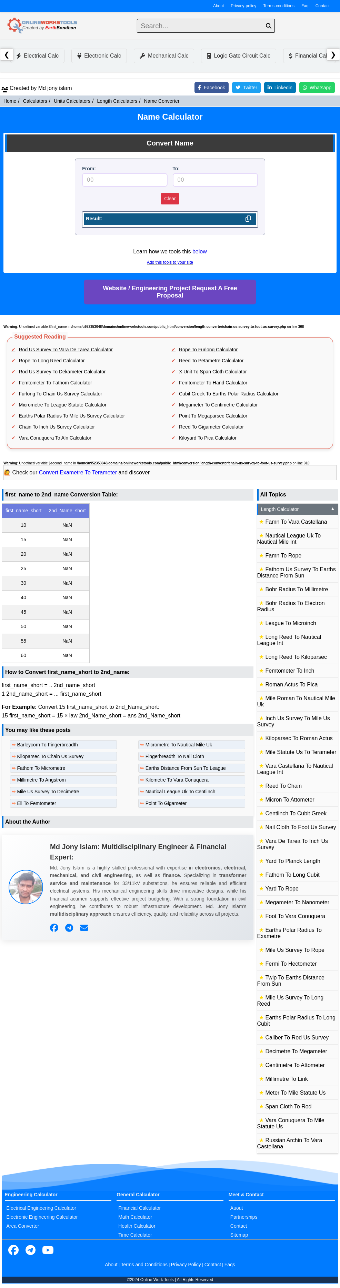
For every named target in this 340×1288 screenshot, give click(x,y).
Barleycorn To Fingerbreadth (47, 744)
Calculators (35, 101)
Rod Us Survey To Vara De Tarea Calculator (66, 349)
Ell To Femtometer (36, 803)
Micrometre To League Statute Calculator (63, 404)
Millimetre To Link (287, 1079)
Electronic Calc (99, 56)
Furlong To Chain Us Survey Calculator (60, 393)
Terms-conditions (278, 5)
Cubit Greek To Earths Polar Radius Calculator (228, 393)
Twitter (246, 87)
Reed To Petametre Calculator (211, 360)
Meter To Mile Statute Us (296, 1093)
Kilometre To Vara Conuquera (177, 780)
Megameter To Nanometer (298, 902)
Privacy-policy (243, 5)
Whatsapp (317, 87)
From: (89, 168)
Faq (305, 5)
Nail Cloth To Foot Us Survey (301, 827)
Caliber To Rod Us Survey (297, 1037)
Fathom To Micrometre (41, 768)
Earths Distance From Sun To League (186, 768)
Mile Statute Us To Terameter (301, 752)
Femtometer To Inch (290, 671)
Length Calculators (117, 101)
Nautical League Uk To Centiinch (181, 791)
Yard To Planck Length (293, 861)
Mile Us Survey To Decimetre (48, 791)
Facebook (211, 87)
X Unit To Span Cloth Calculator (213, 371)
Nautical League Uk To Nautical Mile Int (289, 539)
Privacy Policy (186, 1264)
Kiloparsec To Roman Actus (299, 738)
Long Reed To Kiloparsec (296, 657)
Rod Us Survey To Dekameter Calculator (62, 371)
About (218, 5)
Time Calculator (135, 1235)
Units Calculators (72, 101)
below (199, 251)
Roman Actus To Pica (292, 684)
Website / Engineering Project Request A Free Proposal (170, 292)
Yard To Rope (282, 889)
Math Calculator (135, 1217)
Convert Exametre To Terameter (78, 472)
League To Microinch (291, 623)
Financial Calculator (139, 1208)
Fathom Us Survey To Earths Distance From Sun (296, 572)
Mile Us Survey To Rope (295, 950)
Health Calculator (136, 1226)
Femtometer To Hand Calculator (213, 382)
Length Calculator (298, 509)
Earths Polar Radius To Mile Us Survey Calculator (72, 416)
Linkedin (280, 87)
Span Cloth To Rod (289, 1106)
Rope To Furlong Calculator (208, 349)
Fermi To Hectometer (291, 964)
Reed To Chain (284, 786)
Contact (323, 5)
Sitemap (239, 1235)
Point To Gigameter (166, 803)
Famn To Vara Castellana (296, 522)
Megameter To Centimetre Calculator (218, 404)
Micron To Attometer (290, 800)
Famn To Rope (284, 556)
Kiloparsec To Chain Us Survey (50, 756)
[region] (127, 583)
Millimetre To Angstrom (41, 780)
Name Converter (162, 101)
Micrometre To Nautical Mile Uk (179, 744)
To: (176, 168)
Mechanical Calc (164, 56)
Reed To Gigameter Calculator (211, 427)
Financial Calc (309, 56)
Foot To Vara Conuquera (296, 916)
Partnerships (244, 1217)
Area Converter (23, 1226)
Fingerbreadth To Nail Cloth (175, 756)
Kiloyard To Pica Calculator (208, 438)
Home (9, 101)
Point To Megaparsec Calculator (213, 416)
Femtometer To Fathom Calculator (55, 382)
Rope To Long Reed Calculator (52, 360)
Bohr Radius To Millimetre (297, 589)
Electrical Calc (37, 56)
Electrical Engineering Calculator (41, 1208)
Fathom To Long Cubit (293, 875)
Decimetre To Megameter (296, 1051)
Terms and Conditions (144, 1264)
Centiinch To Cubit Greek (296, 813)
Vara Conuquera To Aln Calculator (55, 438)
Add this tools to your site (170, 262)
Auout (236, 1208)
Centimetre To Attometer (295, 1065)
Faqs (229, 1264)
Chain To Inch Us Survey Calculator (57, 427)
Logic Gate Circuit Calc (238, 56)
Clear (170, 198)
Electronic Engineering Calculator (42, 1217)
